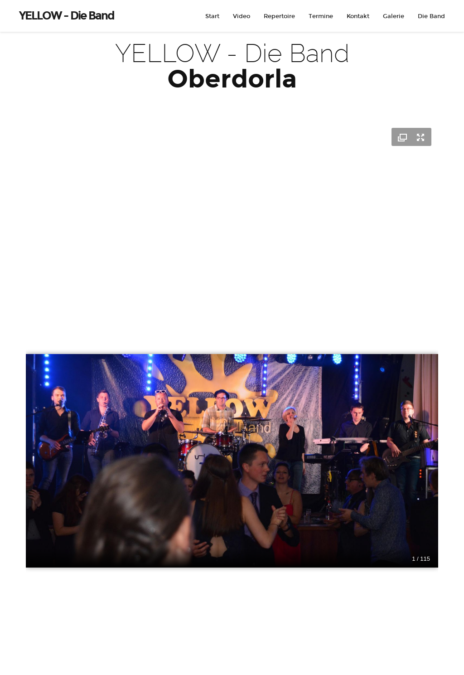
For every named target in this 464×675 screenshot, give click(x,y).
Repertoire (279, 16)
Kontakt (358, 16)
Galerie (393, 16)
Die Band (431, 16)
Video (241, 16)
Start (212, 16)
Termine (321, 16)
